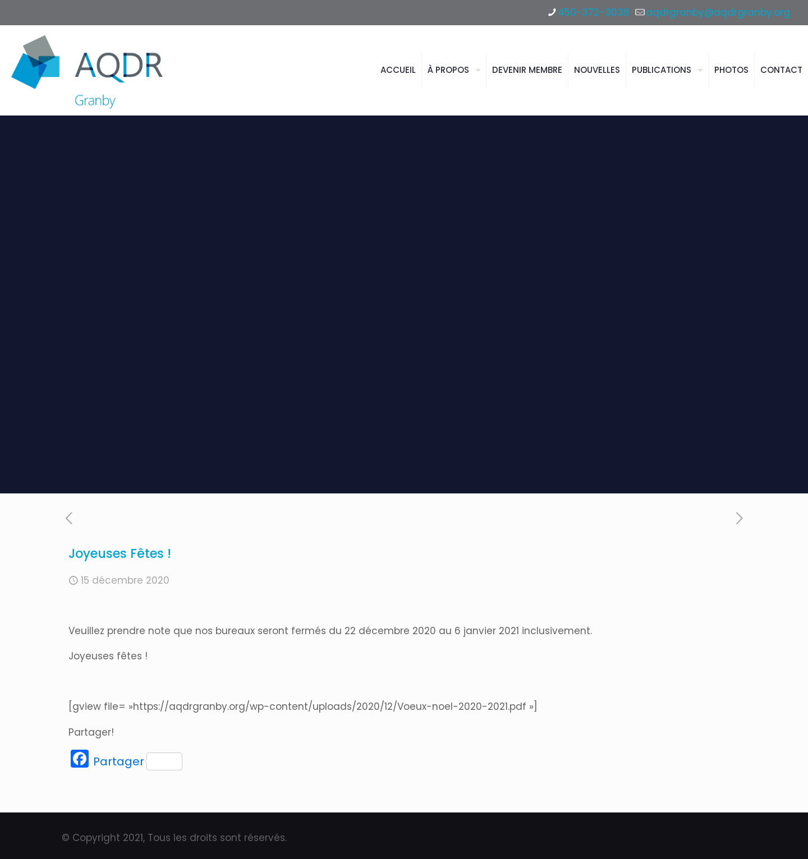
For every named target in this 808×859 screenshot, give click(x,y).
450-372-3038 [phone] (594, 12)
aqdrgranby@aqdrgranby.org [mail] (718, 12)
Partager (137, 761)
